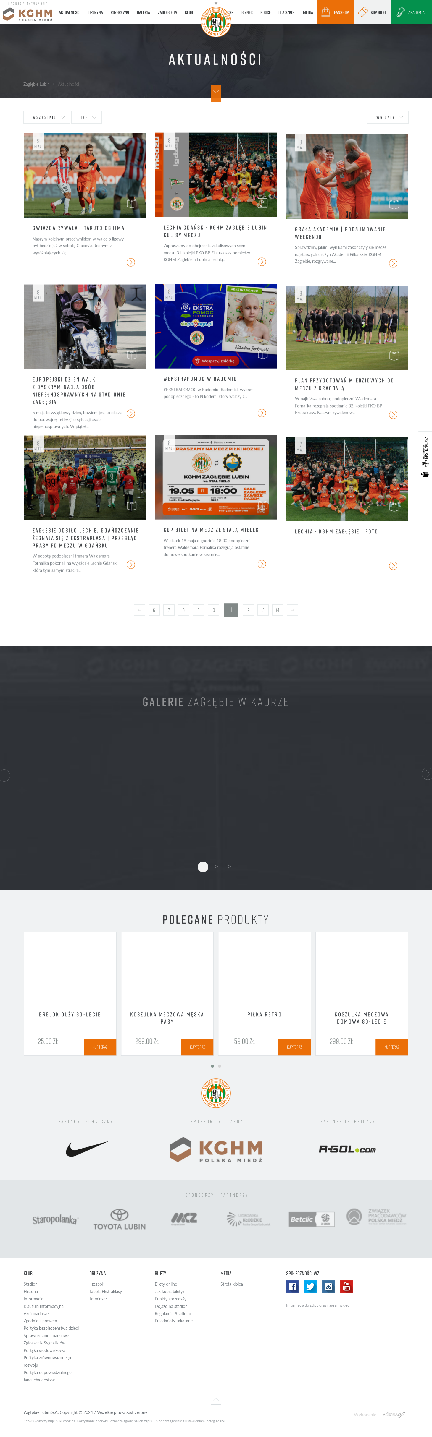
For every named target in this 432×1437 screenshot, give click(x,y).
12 (248, 610)
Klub (28, 1273)
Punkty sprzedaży (170, 1299)
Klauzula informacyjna (44, 1306)
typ (84, 117)
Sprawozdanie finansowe (46, 1335)
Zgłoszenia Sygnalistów (44, 1343)
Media (226, 1273)
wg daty (385, 117)
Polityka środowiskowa (44, 1350)
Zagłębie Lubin (36, 84)
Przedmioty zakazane (174, 1321)
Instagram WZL (328, 1286)
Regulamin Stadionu (173, 1313)
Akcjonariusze (36, 1313)
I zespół (96, 1284)
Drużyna (97, 1273)
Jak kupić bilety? (169, 1291)
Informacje (33, 1299)
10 (213, 610)
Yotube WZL (346, 1286)
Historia (31, 1291)
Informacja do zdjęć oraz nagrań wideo (317, 1305)
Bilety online (166, 1284)
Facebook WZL (292, 1286)
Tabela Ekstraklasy (105, 1291)
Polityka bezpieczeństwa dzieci (51, 1328)
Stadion (31, 1284)
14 (277, 610)
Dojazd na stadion (171, 1306)
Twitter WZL (310, 1286)
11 (230, 610)
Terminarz (98, 1299)
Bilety (160, 1273)
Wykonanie (365, 1414)
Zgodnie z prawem (40, 1321)
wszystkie (45, 117)
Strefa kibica (231, 1284)
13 (263, 610)
